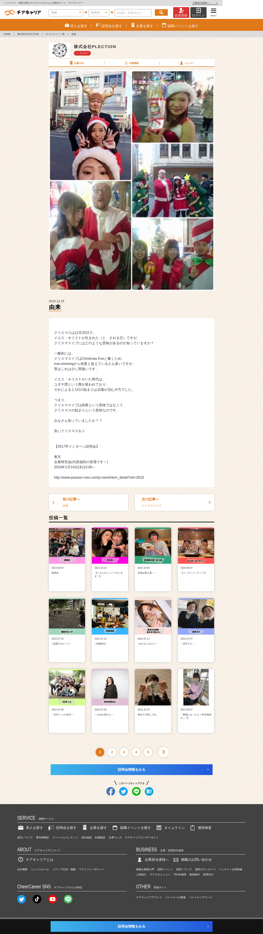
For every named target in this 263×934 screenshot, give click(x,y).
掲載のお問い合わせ (192, 859)
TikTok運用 (180, 874)
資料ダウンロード (205, 869)
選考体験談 (42, 837)
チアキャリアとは (35, 859)
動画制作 (195, 874)
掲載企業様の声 (145, 869)
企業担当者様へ (245, 3)
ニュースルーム (40, 869)
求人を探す (30, 827)
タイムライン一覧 (55, 34)
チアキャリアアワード (149, 897)
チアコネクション (160, 874)
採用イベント (165, 869)
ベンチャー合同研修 (230, 869)
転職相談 (100, 837)
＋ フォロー (82, 53)
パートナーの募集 (175, 897)
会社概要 (22, 869)
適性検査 (200, 827)
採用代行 (208, 874)
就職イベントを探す (131, 827)
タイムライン (170, 827)
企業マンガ (115, 837)
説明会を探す (62, 827)
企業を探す (94, 827)
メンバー (186, 62)
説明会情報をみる (131, 769)
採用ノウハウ (184, 869)
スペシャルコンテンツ (65, 837)
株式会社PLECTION (28, 34)
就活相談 (86, 837)
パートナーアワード (200, 897)
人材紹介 (141, 874)
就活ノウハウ (25, 837)
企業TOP (76, 62)
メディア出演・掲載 (64, 869)
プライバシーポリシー (92, 869)
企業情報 (131, 62)
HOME (7, 34)
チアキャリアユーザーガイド (142, 837)
